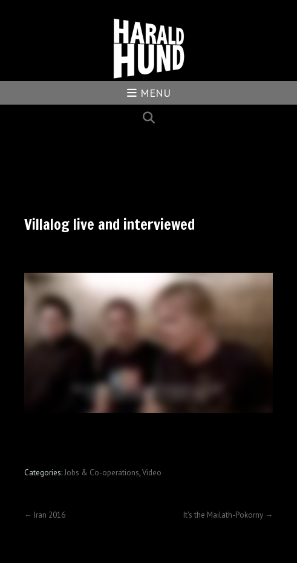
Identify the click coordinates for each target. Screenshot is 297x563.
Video (152, 472)
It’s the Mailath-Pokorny (228, 515)
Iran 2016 (44, 515)
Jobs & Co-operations (101, 472)
